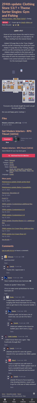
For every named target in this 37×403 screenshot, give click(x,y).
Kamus (10, 277)
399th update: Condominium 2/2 (13, 209)
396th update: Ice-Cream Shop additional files (18, 228)
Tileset (29, 170)
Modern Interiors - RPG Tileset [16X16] (14, 19)
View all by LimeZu (11, 394)
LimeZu (23, 22)
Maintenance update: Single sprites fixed (16, 182)
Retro (17, 170)
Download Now (7, 139)
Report (19, 394)
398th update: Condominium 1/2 (13, 215)
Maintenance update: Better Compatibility (16, 187)
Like (5, 22)
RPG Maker (22, 170)
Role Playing (13, 167)
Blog (24, 396)
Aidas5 (14, 360)
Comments (32, 401)
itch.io (3, 394)
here (30, 328)
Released (12, 160)
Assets (11, 162)
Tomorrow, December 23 (10, 193)
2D (15, 169)
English (11, 174)
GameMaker (28, 169)
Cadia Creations (12, 336)
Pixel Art (12, 170)
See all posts (5, 239)
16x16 (11, 169)
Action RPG (20, 169)
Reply (6, 263)
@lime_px (29, 22)
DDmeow (10, 257)
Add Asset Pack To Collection (18, 155)
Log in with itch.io (8, 250)
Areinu (12, 297)
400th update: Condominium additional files (17, 204)
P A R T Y (5, 198)
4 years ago (17, 257)
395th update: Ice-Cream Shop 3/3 (14, 234)
